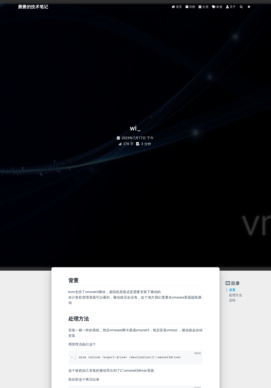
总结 (232, 300)
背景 (232, 290)
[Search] (241, 7)
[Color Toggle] (249, 7)
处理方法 (235, 295)
